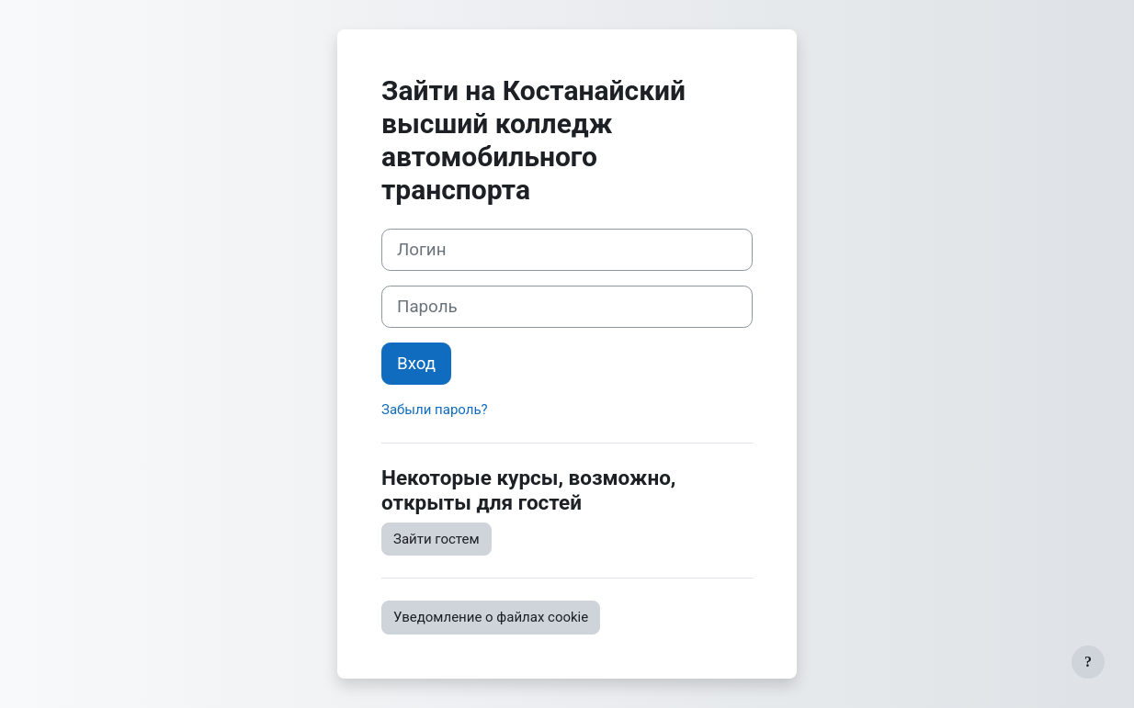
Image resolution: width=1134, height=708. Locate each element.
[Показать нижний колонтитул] (1088, 662)
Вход (416, 364)
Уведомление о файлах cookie (490, 617)
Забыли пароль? (434, 409)
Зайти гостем (436, 539)
